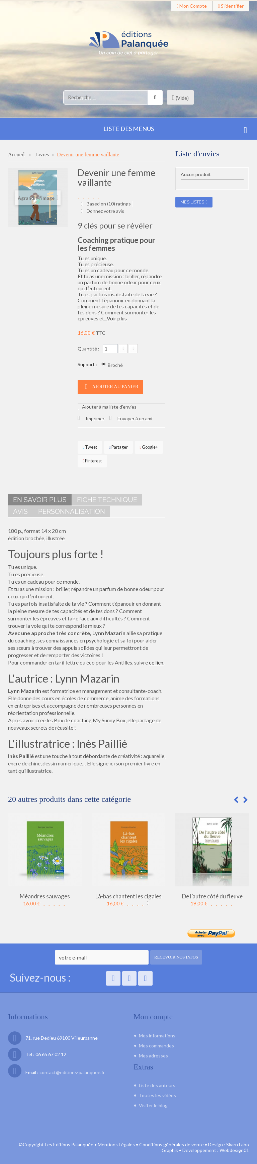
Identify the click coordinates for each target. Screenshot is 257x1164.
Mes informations (157, 1034)
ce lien (156, 661)
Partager (118, 445)
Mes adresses (153, 1054)
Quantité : (88, 347)
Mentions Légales (116, 1143)
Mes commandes (156, 1044)
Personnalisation (71, 510)
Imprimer (95, 417)
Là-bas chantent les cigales (128, 894)
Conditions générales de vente (171, 1143)
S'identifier (231, 6)
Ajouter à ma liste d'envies (109, 405)
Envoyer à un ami (134, 417)
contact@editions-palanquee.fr (72, 1070)
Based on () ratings (108, 203)
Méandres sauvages (45, 894)
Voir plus (117, 317)
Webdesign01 (234, 1148)
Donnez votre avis (105, 210)
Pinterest (92, 459)
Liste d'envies (197, 153)
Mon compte (192, 6)
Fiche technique (107, 498)
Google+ (149, 445)
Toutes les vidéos (157, 1094)
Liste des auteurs (157, 1083)
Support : (88, 363)
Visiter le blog (153, 1104)
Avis (20, 510)
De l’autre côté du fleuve (212, 894)
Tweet (90, 445)
